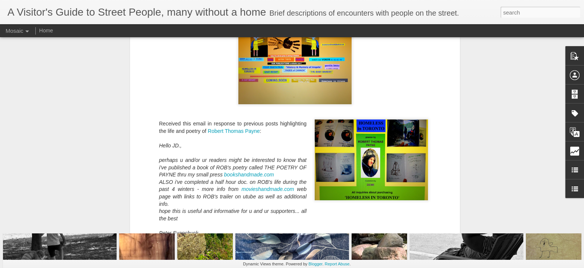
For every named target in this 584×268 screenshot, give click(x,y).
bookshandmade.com (250, 101)
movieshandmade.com (269, 116)
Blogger (315, 264)
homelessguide (328, 170)
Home (46, 31)
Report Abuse (337, 264)
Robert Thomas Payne (234, 57)
